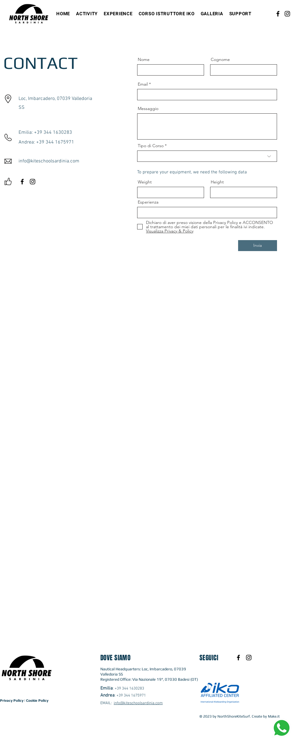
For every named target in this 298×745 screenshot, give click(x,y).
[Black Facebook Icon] (22, 181)
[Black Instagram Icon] (32, 181)
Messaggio (148, 108)
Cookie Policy (37, 700)
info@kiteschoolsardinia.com (138, 703)
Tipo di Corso (151, 146)
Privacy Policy (11, 700)
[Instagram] (287, 13)
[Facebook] (278, 13)
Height (217, 182)
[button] (87, 14)
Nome (144, 59)
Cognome (220, 59)
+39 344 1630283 (129, 688)
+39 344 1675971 (131, 695)
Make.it (274, 716)
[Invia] (257, 245)
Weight (145, 182)
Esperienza (148, 202)
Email (143, 84)
